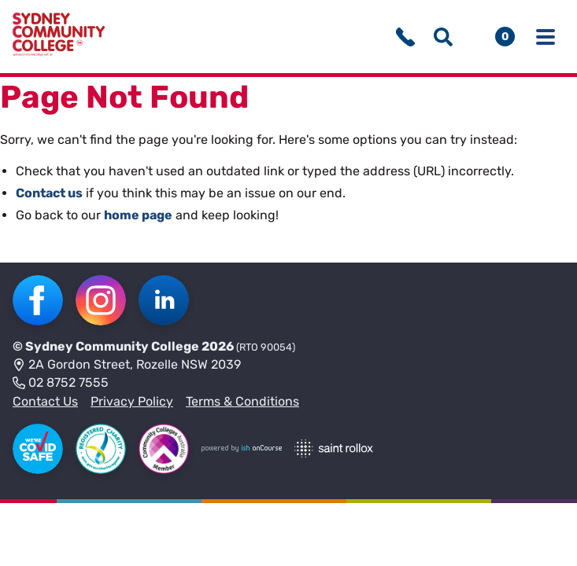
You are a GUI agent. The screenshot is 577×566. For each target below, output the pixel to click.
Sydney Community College (112, 346)
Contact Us (45, 401)
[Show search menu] (443, 37)
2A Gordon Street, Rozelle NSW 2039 (127, 365)
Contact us (49, 193)
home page (138, 215)
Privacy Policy (132, 401)
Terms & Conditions (242, 401)
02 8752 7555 (61, 383)
